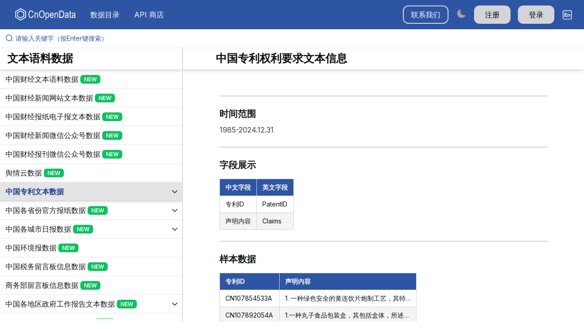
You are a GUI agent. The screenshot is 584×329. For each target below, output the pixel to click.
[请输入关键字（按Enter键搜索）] (296, 38)
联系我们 (425, 14)
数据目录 (105, 14)
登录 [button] (536, 14)
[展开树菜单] (91, 79)
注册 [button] (492, 14)
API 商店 (149, 14)
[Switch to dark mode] (461, 13)
